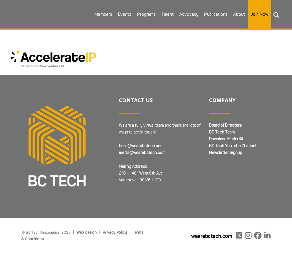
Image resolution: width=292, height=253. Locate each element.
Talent (167, 14)
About (239, 14)
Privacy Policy (115, 232)
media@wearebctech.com (142, 152)
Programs (146, 14)
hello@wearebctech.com (141, 145)
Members (103, 14)
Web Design (86, 232)
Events (124, 14)
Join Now (259, 14)
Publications (216, 14)
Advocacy (188, 14)
